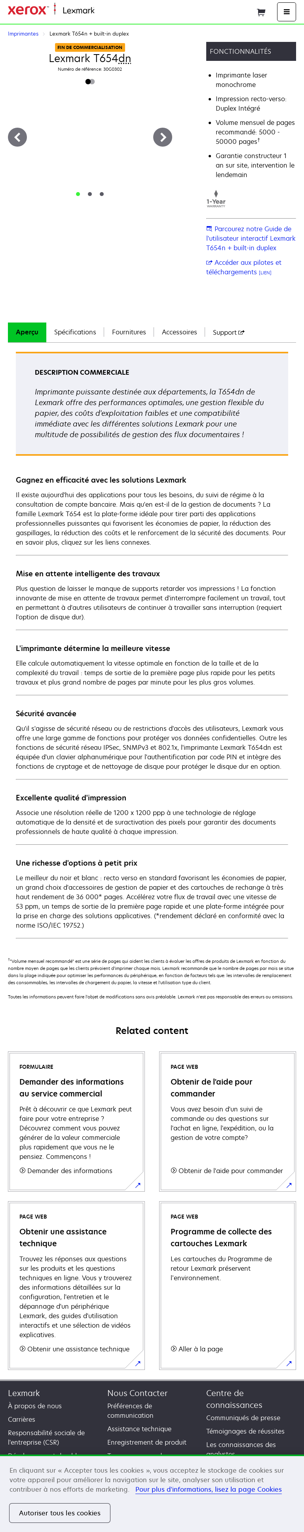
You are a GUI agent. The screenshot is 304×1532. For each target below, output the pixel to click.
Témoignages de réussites (245, 1431)
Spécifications (75, 332)
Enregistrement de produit (146, 1442)
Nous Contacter (137, 1393)
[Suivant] (162, 137)
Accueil (103, 11)
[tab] (78, 194)
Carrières (21, 1419)
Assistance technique (139, 1428)
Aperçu (27, 332)
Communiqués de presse (243, 1417)
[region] (152, 1493)
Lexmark (24, 1393)
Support (229, 332)
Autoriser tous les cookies (60, 1513)
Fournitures (129, 332)
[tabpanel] (152, 645)
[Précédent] (17, 137)
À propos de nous (35, 1406)
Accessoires (179, 332)
